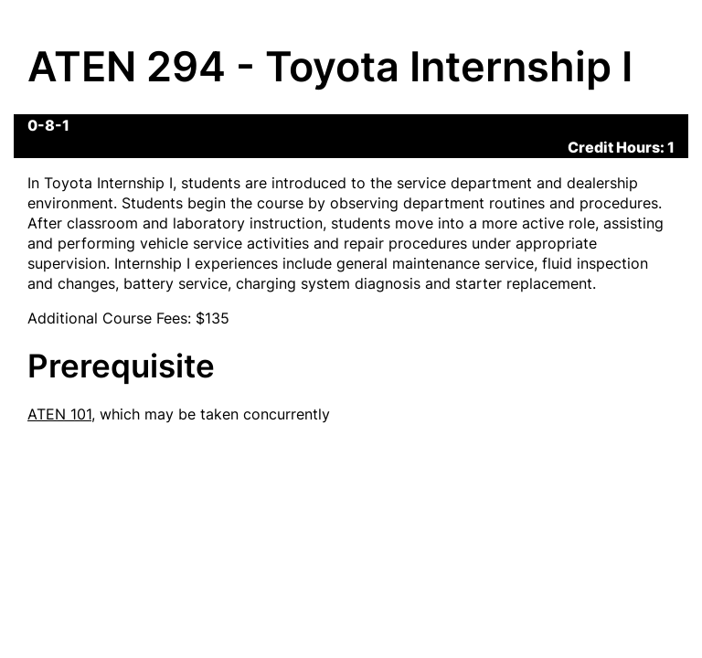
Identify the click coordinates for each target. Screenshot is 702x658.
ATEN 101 (59, 414)
